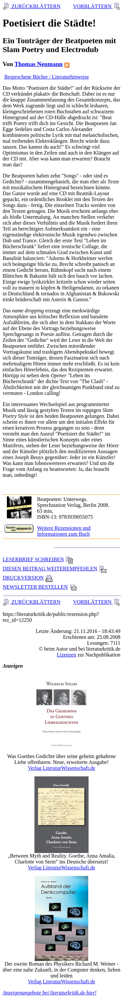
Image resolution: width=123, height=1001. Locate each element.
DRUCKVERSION (28, 578)
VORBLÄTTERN (93, 6)
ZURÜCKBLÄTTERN (35, 6)
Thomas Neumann (38, 64)
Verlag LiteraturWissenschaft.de (61, 768)
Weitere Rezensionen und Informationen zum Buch (64, 531)
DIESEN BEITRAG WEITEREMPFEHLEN (55, 568)
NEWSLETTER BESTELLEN (40, 587)
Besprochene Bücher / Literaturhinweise (46, 77)
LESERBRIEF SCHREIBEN (38, 559)
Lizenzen (66, 655)
